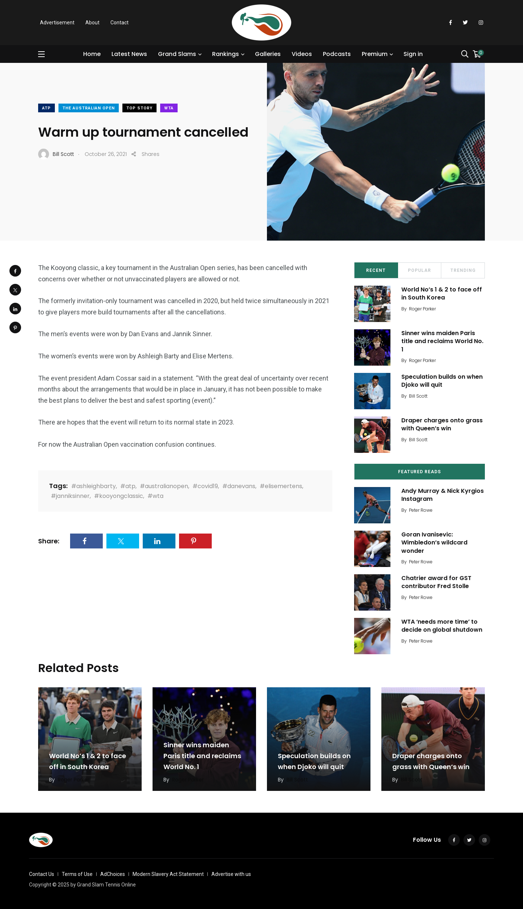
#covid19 (205, 486)
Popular (419, 270)
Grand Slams (177, 54)
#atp (127, 486)
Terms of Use (77, 874)
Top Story (139, 108)
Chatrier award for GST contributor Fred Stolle (436, 582)
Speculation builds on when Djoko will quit (442, 381)
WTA (169, 108)
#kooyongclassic (118, 496)
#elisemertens (281, 486)
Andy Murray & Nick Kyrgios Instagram (442, 495)
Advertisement (57, 22)
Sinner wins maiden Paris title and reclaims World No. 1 (442, 341)
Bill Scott (418, 396)
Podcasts (337, 54)
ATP (46, 108)
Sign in (413, 54)
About (92, 22)
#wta (155, 496)
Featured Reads (419, 471)
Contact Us (41, 874)
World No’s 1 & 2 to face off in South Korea (441, 293)
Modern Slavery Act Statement (168, 874)
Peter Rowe (421, 510)
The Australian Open (88, 108)
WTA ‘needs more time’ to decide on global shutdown (441, 626)
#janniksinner (70, 496)
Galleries (268, 54)
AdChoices (112, 874)
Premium (375, 54)
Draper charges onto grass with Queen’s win (442, 424)
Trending (463, 270)
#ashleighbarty (93, 486)
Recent (376, 270)
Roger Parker (422, 309)
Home (92, 54)
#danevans (238, 486)
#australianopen (164, 486)
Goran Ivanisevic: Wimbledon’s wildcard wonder (434, 542)
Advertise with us (231, 874)
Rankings (225, 54)
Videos (302, 54)
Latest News (129, 54)
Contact (119, 22)
